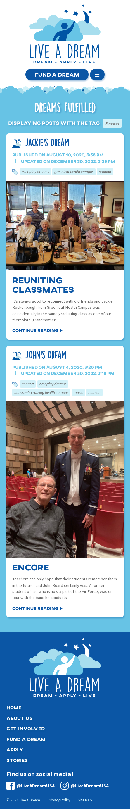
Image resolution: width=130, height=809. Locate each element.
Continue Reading (35, 330)
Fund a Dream (57, 74)
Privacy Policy (59, 800)
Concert (28, 384)
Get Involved (25, 728)
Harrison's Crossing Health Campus (41, 392)
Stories (17, 760)
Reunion (105, 171)
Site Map (85, 800)
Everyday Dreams (35, 171)
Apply (14, 749)
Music (78, 392)
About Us (19, 718)
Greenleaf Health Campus (73, 171)
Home (13, 707)
